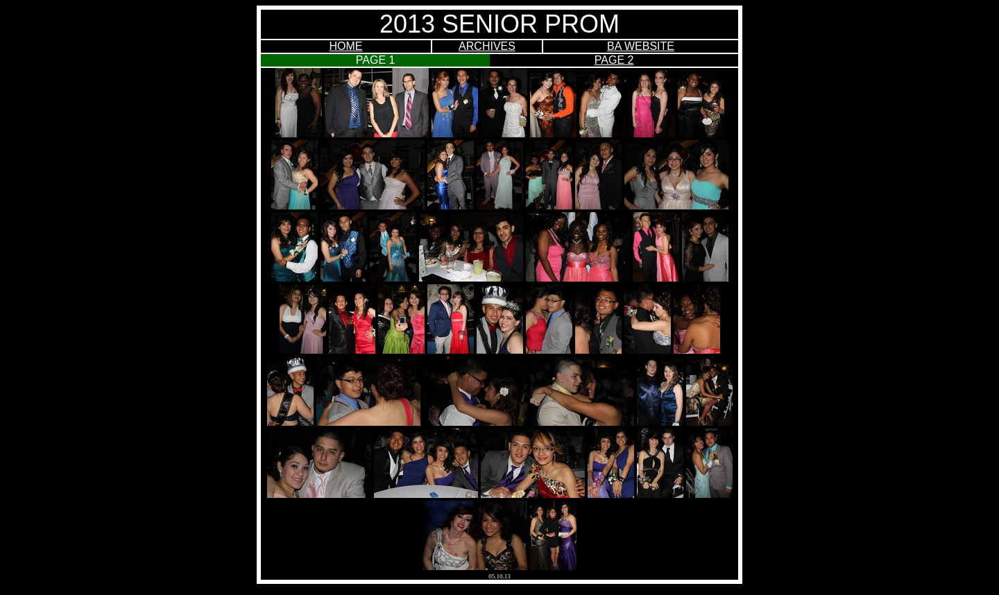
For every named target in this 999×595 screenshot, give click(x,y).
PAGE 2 (614, 60)
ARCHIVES (487, 46)
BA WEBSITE (640, 46)
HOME (346, 46)
